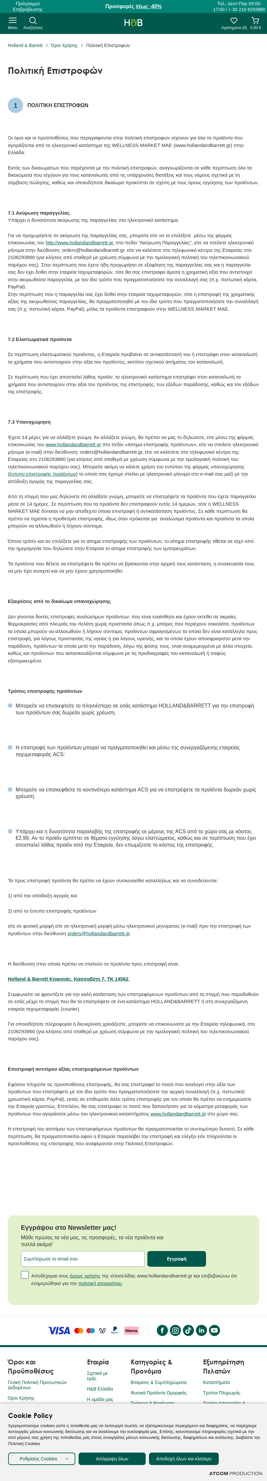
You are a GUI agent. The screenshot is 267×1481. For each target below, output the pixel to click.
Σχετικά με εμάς (97, 1376)
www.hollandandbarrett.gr (73, 444)
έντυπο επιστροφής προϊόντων (42, 474)
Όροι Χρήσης (64, 45)
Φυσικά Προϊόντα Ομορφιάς (159, 1392)
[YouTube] (214, 1330)
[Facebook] (162, 1330)
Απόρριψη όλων (112, 1458)
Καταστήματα (216, 1382)
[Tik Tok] (188, 1330)
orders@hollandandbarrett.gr (98, 933)
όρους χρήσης (85, 1275)
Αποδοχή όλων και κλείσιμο (184, 1458)
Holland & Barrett (25, 45)
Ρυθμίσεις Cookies (38, 1458)
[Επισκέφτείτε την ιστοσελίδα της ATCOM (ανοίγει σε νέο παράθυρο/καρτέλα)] (235, 1473)
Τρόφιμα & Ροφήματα (152, 1403)
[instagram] (175, 1330)
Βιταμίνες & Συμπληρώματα (158, 1382)
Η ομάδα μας (100, 1399)
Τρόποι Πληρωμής (222, 1392)
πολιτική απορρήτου (100, 1283)
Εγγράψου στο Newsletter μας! (68, 1227)
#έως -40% (149, 6)
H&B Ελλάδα (100, 1388)
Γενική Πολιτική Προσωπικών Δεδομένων (37, 1385)
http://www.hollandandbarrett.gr (80, 242)
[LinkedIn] (201, 1330)
